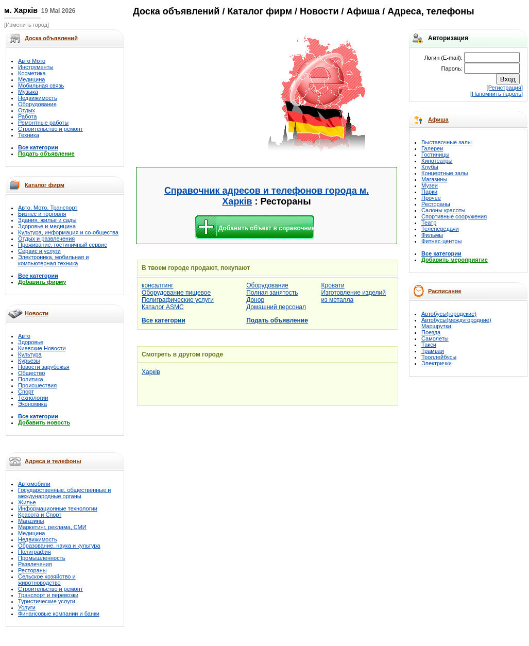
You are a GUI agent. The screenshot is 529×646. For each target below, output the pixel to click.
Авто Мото (31, 61)
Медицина (31, 79)
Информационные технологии (57, 508)
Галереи (432, 148)
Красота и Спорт (39, 515)
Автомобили (34, 484)
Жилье (27, 502)
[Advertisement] (202, 93)
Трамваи (432, 351)
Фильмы (432, 235)
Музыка (28, 92)
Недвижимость (37, 98)
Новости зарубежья (44, 367)
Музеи (429, 185)
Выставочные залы (446, 142)
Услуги (27, 607)
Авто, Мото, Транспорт (47, 208)
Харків (151, 372)
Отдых (26, 110)
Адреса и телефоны (53, 461)
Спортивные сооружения (454, 216)
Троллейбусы (438, 357)
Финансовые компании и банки (58, 613)
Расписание (445, 291)
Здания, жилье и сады (47, 220)
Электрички (436, 363)
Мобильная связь (41, 85)
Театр (428, 222)
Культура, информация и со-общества (68, 232)
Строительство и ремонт (50, 129)
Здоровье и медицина (47, 226)
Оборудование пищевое (176, 292)
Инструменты (36, 67)
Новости (36, 313)
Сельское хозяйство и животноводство (47, 579)
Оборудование (37, 104)
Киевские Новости (42, 348)
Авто (24, 336)
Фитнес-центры (441, 241)
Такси (428, 345)
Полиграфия (34, 552)
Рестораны (32, 570)
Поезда (430, 332)
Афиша (438, 119)
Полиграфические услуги (178, 299)
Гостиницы (435, 154)
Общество (31, 373)
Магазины (31, 521)
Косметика (32, 73)
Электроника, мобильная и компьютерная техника (53, 260)
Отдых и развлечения (46, 238)
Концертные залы (444, 173)
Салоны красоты (443, 210)
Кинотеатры (436, 161)
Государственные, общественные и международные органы (64, 493)
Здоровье (30, 342)
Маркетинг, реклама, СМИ (52, 527)
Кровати (333, 285)
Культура (30, 354)
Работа (27, 116)
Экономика (32, 404)
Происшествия (37, 385)
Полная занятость (272, 292)
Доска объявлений (176, 11)
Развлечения (35, 564)
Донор (255, 299)
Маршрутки (436, 326)
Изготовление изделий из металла (353, 296)
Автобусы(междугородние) (456, 320)
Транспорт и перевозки (48, 595)
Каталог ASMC (163, 307)
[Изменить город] (26, 25)
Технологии (33, 398)
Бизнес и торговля (42, 214)
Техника (28, 135)
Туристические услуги (46, 601)
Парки (429, 192)
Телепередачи (440, 229)
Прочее (431, 198)
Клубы (429, 167)
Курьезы (29, 361)
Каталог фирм (44, 185)
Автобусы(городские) (448, 314)
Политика (30, 379)
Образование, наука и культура (59, 545)
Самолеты (435, 338)
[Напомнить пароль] (496, 94)
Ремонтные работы (43, 123)
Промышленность (41, 558)
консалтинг (158, 285)
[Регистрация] (505, 87)
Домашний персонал (276, 307)
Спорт (26, 391)
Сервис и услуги (39, 251)
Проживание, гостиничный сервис (62, 245)
